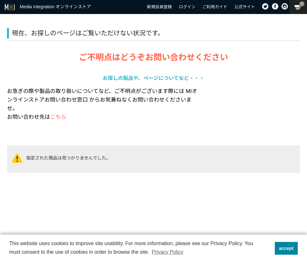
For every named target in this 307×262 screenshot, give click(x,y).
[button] (268, 248)
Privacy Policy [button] (168, 252)
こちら (58, 117)
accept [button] (286, 248)
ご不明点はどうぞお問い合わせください (153, 57)
